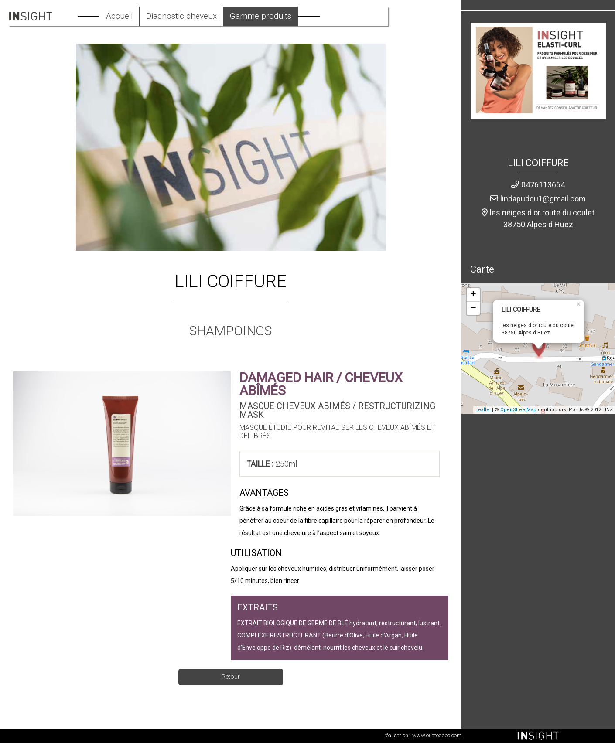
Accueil (148, 16)
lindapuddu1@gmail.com (543, 199)
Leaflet (483, 410)
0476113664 (543, 185)
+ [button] (473, 295)
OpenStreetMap (518, 410)
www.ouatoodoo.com (436, 736)
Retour (231, 677)
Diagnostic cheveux (213, 16)
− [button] (473, 308)
